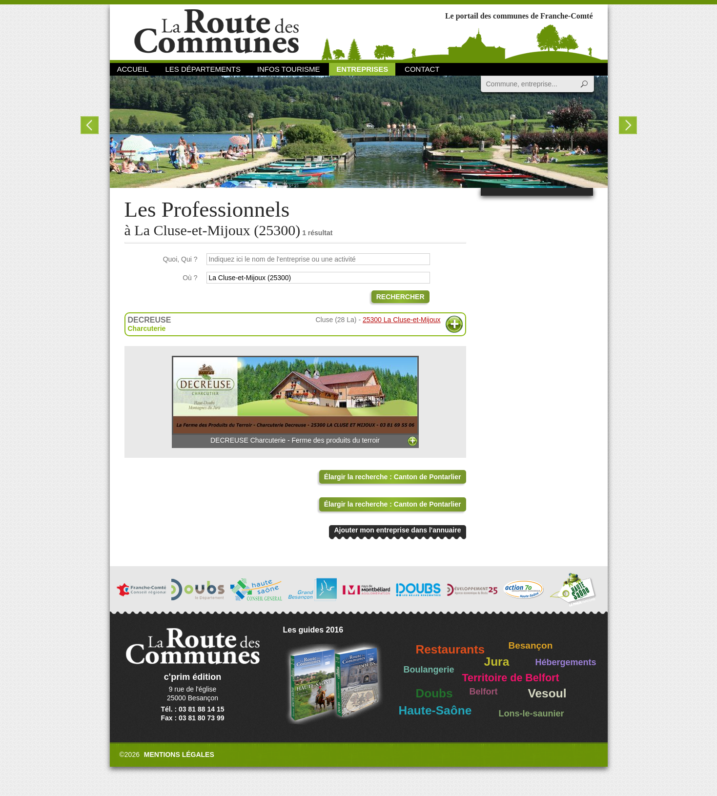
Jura (497, 661)
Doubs (434, 693)
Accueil (133, 69)
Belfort (484, 691)
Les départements (202, 69)
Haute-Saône (435, 710)
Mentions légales (179, 754)
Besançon (531, 645)
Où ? (190, 278)
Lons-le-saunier (531, 713)
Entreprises (362, 69)
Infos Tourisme (288, 69)
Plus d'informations (454, 324)
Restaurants (450, 649)
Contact (422, 69)
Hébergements (565, 662)
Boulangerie (429, 669)
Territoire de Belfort (510, 678)
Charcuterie (147, 328)
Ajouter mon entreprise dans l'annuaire (397, 530)
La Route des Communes (216, 31)
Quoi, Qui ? (180, 259)
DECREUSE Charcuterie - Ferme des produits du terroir (295, 400)
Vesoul (547, 693)
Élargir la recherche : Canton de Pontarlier (392, 477)
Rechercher (400, 297)
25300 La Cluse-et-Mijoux (402, 320)
